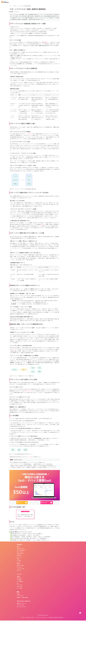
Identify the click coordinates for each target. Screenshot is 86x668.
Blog (30, 632)
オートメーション (19, 637)
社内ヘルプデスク (53, 445)
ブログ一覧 (29, 5)
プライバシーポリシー (49, 626)
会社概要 (31, 624)
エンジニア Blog (33, 635)
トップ (24, 5)
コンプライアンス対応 (20, 651)
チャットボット (39, 399)
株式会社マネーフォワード (64, 624)
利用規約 (46, 624)
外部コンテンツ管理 (19, 647)
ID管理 (16, 639)
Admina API (18, 653)
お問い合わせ (32, 626)
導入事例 (23, 1)
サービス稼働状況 (33, 630)
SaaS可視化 (18, 635)
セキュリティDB (33, 637)
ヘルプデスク (43, 151)
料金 (37, 1)
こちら (43, 519)
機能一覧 (17, 624)
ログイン (65, 1)
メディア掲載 (32, 628)
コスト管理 (17, 641)
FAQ (29, 259)
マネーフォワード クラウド (64, 628)
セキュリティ (18, 643)
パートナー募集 (43, 1)
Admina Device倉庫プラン (21, 628)
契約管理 (17, 645)
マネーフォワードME (62, 626)
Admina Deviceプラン (20, 626)
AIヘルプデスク (18, 649)
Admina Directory (19, 630)
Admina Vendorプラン (20, 632)
